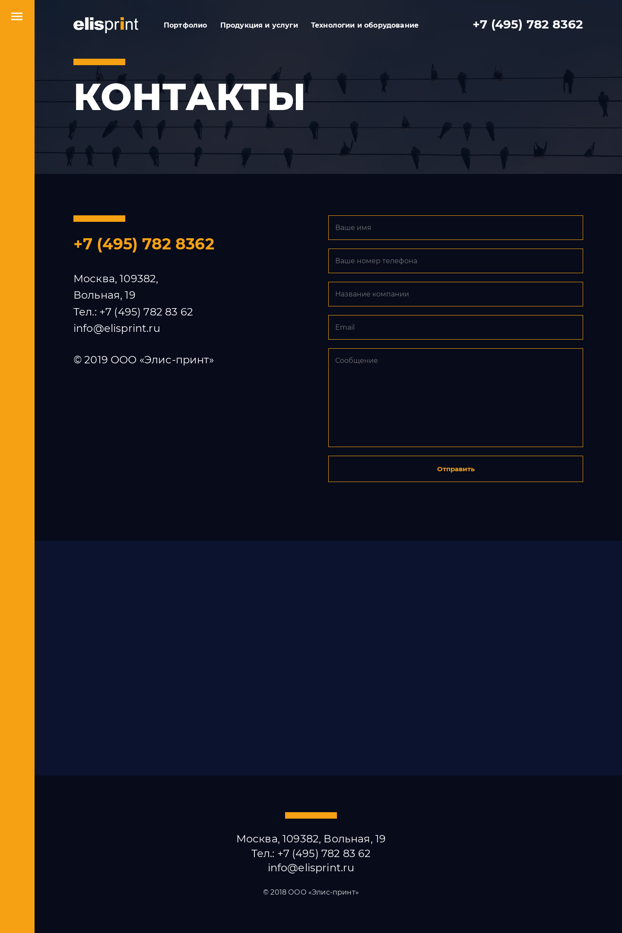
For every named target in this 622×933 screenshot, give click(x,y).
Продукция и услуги (259, 25)
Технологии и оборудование (365, 25)
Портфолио (185, 25)
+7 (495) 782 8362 (528, 24)
